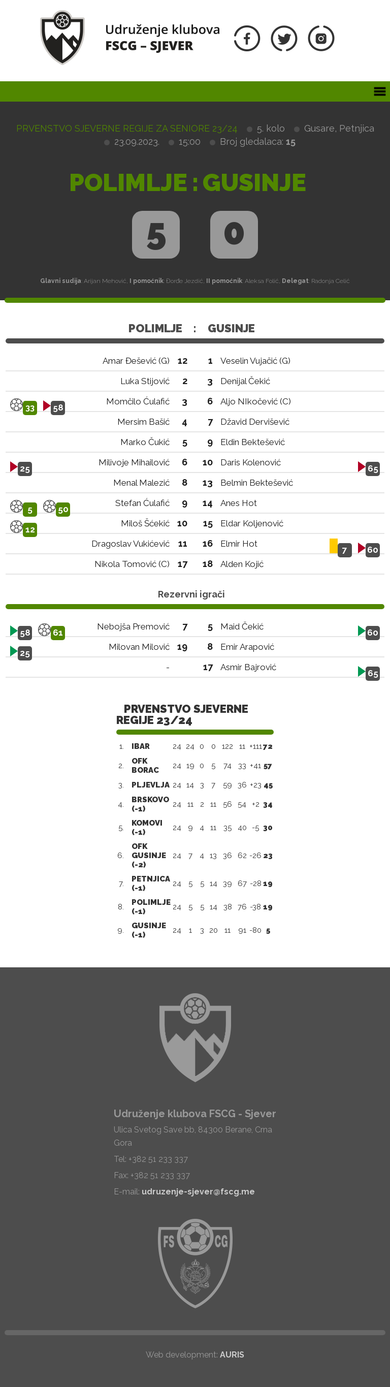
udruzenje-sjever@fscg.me (198, 1191)
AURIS (232, 1355)
